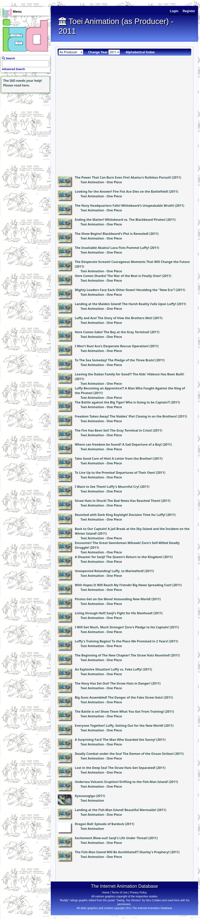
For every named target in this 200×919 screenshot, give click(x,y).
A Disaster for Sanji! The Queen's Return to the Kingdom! (118, 557)
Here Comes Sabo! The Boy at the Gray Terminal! (112, 332)
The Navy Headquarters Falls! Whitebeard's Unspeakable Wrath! (124, 205)
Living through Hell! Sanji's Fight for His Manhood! (114, 613)
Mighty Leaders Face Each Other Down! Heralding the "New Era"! (125, 290)
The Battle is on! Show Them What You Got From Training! (119, 711)
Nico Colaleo (153, 900)
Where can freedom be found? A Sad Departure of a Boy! (118, 444)
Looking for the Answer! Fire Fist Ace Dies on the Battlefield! (121, 191)
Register (189, 11)
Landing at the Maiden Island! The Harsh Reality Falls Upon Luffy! (125, 304)
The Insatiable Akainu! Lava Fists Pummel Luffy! (112, 248)
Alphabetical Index (140, 52)
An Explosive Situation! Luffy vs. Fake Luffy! (108, 669)
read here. (22, 85)
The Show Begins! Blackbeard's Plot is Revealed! (111, 234)
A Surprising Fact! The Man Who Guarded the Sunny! (115, 739)
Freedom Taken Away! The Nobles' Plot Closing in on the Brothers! (126, 416)
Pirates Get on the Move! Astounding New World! (113, 599)
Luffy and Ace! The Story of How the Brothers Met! (113, 318)
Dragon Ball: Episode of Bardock (99, 824)
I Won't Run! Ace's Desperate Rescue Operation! (112, 346)
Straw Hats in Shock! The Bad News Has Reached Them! (117, 501)
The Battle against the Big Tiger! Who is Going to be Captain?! (122, 402)
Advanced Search (13, 69)
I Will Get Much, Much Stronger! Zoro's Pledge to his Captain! (122, 627)
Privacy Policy (138, 892)
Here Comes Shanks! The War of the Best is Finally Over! (118, 276)
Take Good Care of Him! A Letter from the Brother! (113, 458)
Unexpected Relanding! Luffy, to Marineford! (109, 571)
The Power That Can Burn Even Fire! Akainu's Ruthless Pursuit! (123, 177)
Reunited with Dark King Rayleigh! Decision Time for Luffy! (120, 515)
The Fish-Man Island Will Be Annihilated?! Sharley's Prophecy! (122, 852)
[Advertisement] (24, 118)
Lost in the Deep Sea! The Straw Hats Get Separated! (115, 768)
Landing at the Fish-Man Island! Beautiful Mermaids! (115, 810)
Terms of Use (120, 892)
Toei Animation (92, 182)
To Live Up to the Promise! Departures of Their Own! (115, 472)
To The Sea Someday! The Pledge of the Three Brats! (114, 360)
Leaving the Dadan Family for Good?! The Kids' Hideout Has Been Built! (129, 374)
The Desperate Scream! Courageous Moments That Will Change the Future (132, 262)
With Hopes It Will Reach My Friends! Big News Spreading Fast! (123, 585)
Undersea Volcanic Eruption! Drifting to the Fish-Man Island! (121, 782)
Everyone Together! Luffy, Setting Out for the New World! (119, 725)
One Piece (114, 182)
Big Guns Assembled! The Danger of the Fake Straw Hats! (119, 697)
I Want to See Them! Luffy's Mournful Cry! (107, 486)
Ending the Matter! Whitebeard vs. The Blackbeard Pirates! (120, 219)
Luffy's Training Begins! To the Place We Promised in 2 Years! (121, 641)
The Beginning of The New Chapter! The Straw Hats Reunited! (122, 655)
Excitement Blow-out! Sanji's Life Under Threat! (111, 838)
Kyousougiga (85, 796)
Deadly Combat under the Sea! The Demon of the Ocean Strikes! (124, 754)
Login (174, 11)
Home (105, 892)
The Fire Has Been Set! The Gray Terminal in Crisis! (113, 430)
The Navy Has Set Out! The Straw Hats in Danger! (112, 683)
